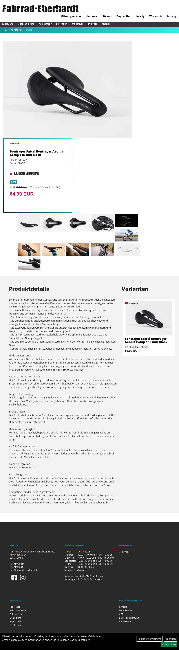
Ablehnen (170, 639)
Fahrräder (7, 24)
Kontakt (123, 606)
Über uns (92, 16)
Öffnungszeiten (71, 16)
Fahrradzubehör (25, 24)
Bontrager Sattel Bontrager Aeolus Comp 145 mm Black (36, 153)
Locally (140, 16)
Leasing (172, 16)
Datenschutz (125, 610)
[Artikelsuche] (173, 8)
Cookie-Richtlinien (80, 640)
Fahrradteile (45, 24)
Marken (106, 24)
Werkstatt (155, 16)
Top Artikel (77, 24)
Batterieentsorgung (129, 617)
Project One (123, 16)
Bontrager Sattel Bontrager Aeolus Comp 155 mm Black (146, 340)
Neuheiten (92, 24)
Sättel (29, 30)
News (107, 16)
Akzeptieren (169, 644)
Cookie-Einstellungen (149, 639)
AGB (121, 614)
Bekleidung (61, 24)
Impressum (125, 621)
